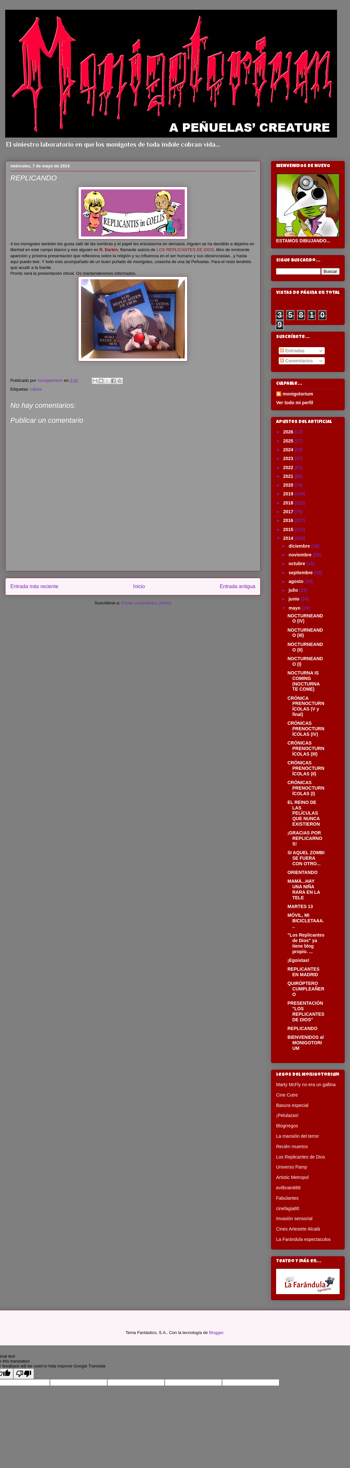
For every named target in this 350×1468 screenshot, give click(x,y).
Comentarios (296, 360)
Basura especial (292, 1105)
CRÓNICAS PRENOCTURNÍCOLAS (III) (305, 748)
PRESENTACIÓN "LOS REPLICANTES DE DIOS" (305, 1011)
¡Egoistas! (298, 960)
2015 (289, 529)
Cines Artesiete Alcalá (298, 1228)
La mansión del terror (297, 1136)
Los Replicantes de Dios (300, 1156)
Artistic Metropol (292, 1177)
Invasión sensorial (294, 1218)
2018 (289, 502)
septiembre (301, 572)
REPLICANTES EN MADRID (303, 971)
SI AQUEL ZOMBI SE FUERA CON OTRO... (305, 858)
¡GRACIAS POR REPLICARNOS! (304, 838)
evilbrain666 (288, 1187)
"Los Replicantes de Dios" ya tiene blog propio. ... (305, 943)
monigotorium (298, 393)
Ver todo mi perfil (294, 402)
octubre (297, 563)
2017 (289, 511)
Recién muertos (292, 1146)
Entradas (292, 350)
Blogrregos (287, 1125)
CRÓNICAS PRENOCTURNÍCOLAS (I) (305, 788)
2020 (289, 485)
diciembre (299, 546)
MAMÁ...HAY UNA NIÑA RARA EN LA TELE (303, 889)
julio (293, 590)
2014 (289, 538)
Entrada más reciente (34, 586)
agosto (296, 581)
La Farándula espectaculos (303, 1239)
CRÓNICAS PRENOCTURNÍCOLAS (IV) (305, 729)
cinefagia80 (287, 1208)
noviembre (300, 554)
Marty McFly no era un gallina (306, 1084)
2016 (289, 520)
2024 (289, 449)
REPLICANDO (302, 1028)
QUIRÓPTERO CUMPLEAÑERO (305, 989)
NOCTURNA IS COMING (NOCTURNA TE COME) (303, 681)
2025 (289, 440)
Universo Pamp (291, 1167)
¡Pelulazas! (287, 1115)
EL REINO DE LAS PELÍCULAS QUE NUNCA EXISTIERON (303, 813)
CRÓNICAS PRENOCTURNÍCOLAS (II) (305, 768)
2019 (289, 493)
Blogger (216, 1332)
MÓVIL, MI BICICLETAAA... (305, 921)
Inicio (139, 586)
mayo (294, 608)
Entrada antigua (237, 586)
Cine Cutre (287, 1095)
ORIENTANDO (302, 872)
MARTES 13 (300, 906)
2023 (289, 458)
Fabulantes (287, 1198)
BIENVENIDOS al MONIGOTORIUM (305, 1043)
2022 (289, 467)
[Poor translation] (23, 1373)
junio (294, 598)
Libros (35, 389)
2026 (289, 431)
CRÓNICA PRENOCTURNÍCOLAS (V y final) (305, 706)
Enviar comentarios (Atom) (146, 603)
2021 (289, 476)
